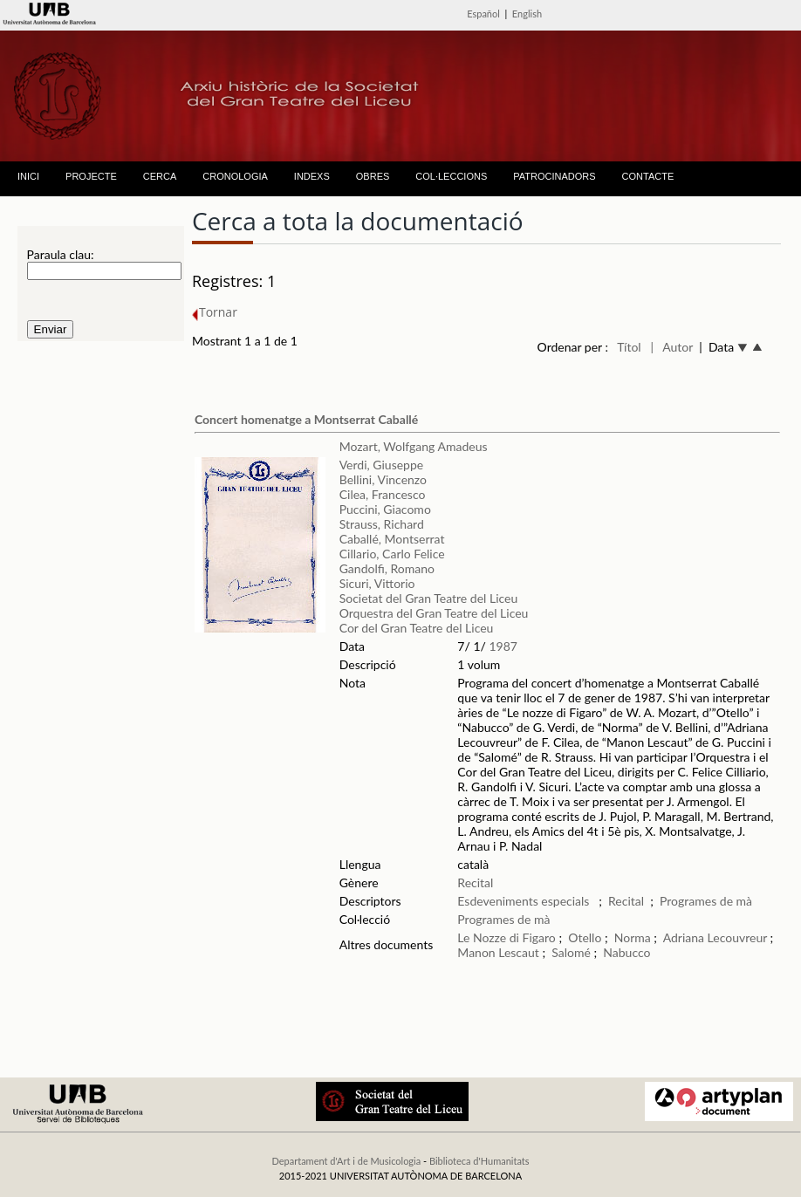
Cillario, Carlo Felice (392, 553)
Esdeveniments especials (524, 900)
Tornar (214, 312)
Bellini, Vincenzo (383, 479)
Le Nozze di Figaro (506, 937)
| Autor (671, 346)
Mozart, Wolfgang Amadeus (413, 446)
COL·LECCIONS (451, 176)
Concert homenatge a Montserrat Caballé (306, 419)
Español (483, 13)
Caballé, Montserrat (392, 538)
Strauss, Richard (381, 523)
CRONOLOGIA (235, 176)
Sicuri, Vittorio (377, 583)
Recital (475, 882)
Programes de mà (706, 900)
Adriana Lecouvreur (715, 937)
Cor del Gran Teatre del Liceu (416, 627)
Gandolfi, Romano (387, 568)
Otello (584, 937)
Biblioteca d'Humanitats (479, 1160)
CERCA (160, 176)
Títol (628, 346)
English (527, 13)
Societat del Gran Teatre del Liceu (428, 598)
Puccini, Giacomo (385, 509)
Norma (632, 937)
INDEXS (312, 176)
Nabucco (626, 952)
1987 (503, 646)
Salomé (571, 952)
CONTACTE (648, 176)
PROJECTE (91, 176)
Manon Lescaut (498, 952)
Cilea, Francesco (382, 494)
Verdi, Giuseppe (381, 464)
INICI (28, 176)
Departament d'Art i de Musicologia (346, 1160)
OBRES (373, 176)
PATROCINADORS (554, 176)
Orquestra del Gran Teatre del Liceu (434, 612)
